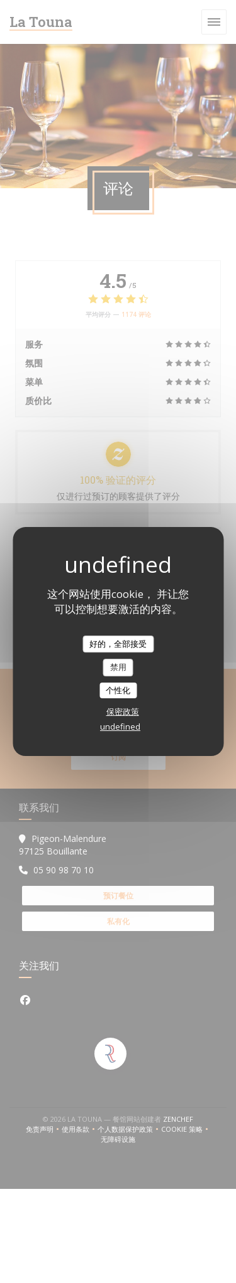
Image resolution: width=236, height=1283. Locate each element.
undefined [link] (120, 726)
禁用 (118, 667)
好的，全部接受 (118, 643)
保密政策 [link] (122, 711)
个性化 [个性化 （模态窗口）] (118, 690)
